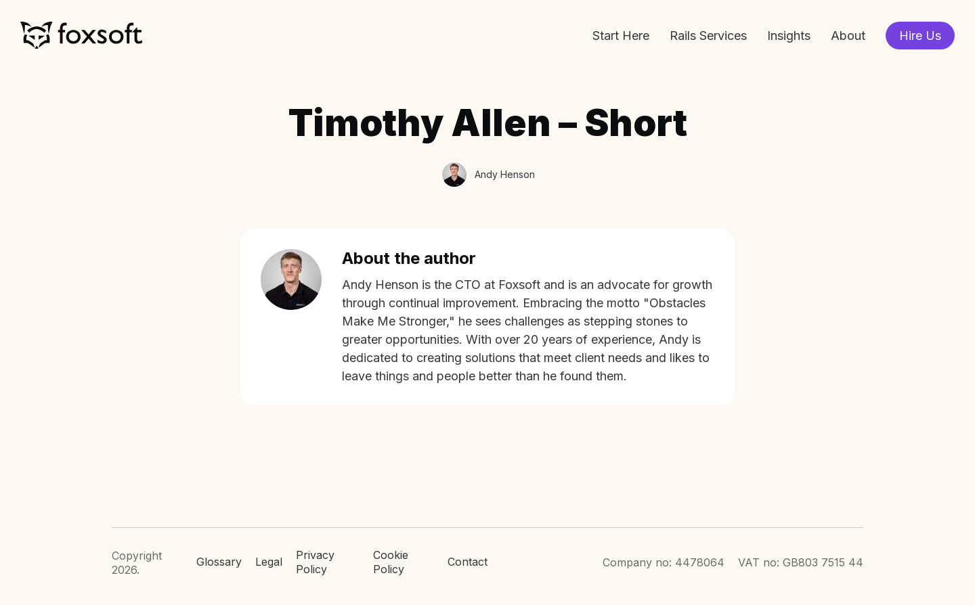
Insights (788, 35)
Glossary (219, 561)
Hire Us (920, 35)
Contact (468, 561)
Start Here (620, 35)
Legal (268, 561)
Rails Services (708, 35)
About (848, 35)
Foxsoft (81, 35)
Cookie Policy (390, 562)
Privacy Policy (315, 562)
